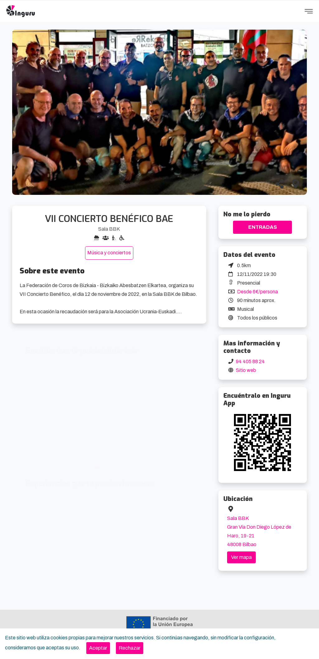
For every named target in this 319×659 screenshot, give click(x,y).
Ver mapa (241, 557)
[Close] (98, 648)
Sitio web (246, 370)
